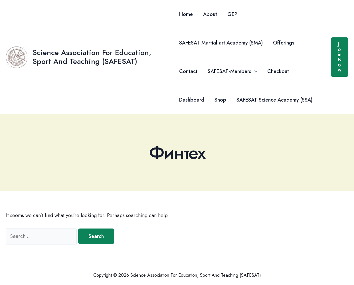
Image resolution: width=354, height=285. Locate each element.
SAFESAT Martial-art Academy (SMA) (221, 43)
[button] (254, 71)
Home (186, 14)
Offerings (283, 43)
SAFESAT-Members (232, 71)
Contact (188, 71)
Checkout (278, 71)
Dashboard (191, 100)
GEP (232, 14)
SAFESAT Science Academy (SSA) (274, 100)
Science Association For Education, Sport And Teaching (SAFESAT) (92, 57)
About (210, 14)
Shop (220, 100)
